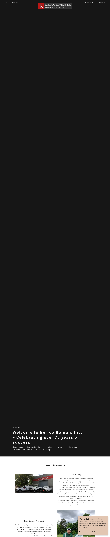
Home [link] (6, 2)
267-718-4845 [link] (16, 427)
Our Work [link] (15, 2)
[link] (55, 2)
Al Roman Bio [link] (102, 2)
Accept (93, 531)
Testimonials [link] (89, 2)
